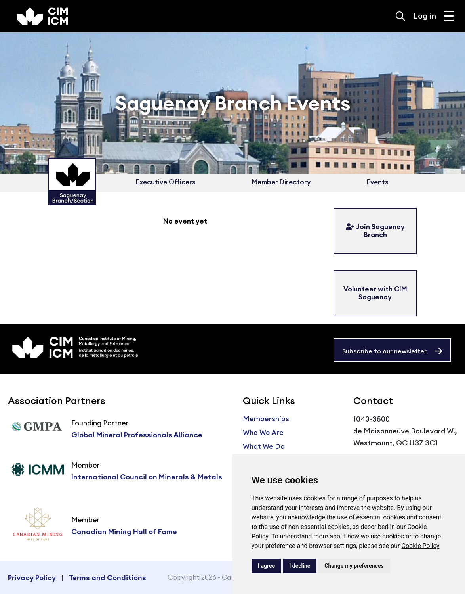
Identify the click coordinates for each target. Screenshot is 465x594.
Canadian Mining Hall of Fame (124, 531)
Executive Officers (166, 182)
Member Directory (281, 182)
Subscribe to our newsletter (384, 351)
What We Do (264, 446)
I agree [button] (266, 566)
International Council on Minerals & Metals (146, 476)
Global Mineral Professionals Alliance (136, 434)
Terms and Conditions (107, 577)
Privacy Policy (32, 577)
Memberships (266, 418)
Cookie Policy (420, 546)
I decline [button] (299, 566)
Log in (424, 16)
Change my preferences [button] (353, 566)
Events (378, 182)
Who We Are (263, 432)
